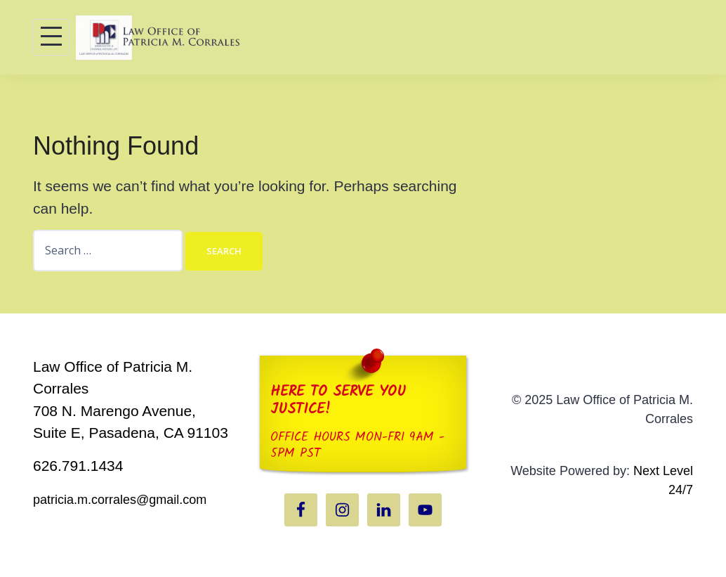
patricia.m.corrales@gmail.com (119, 500)
